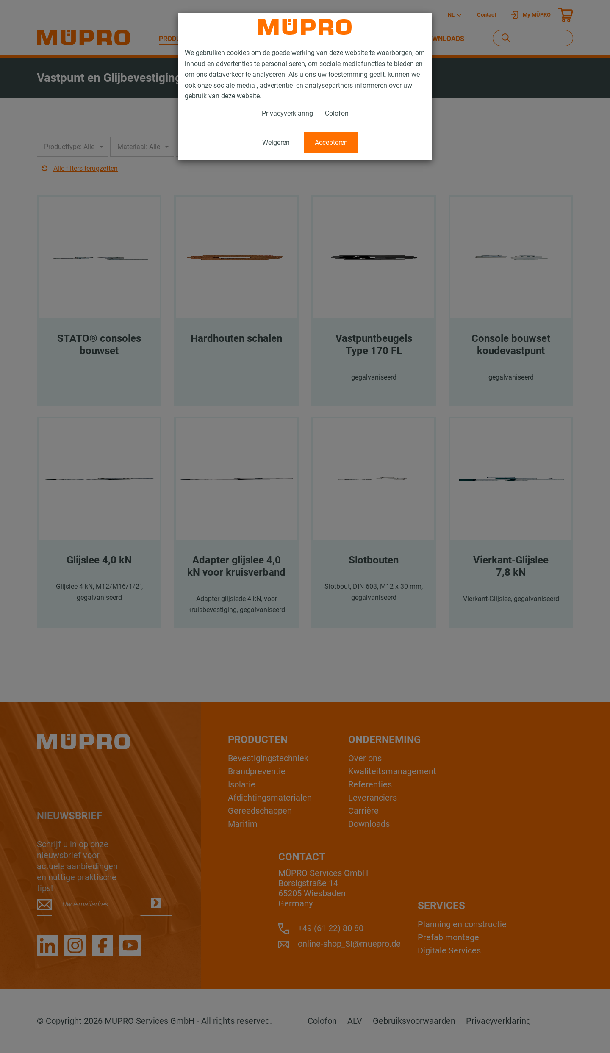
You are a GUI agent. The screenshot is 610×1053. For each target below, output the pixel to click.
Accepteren (331, 143)
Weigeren (276, 143)
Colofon (337, 113)
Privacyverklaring (287, 113)
